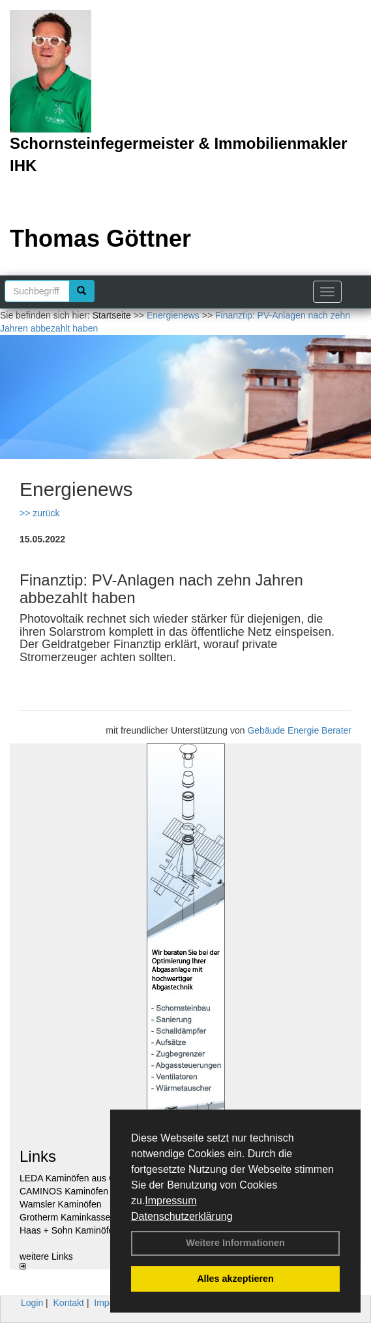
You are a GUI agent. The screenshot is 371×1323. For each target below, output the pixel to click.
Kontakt (68, 1303)
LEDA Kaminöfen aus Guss (75, 1178)
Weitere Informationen (235, 1242)
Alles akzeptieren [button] (235, 1278)
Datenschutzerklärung (182, 1216)
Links (38, 1156)
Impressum (170, 1200)
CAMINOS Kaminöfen (64, 1191)
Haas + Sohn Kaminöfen (69, 1230)
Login (32, 1303)
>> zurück (39, 513)
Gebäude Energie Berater (299, 730)
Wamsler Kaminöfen (61, 1204)
